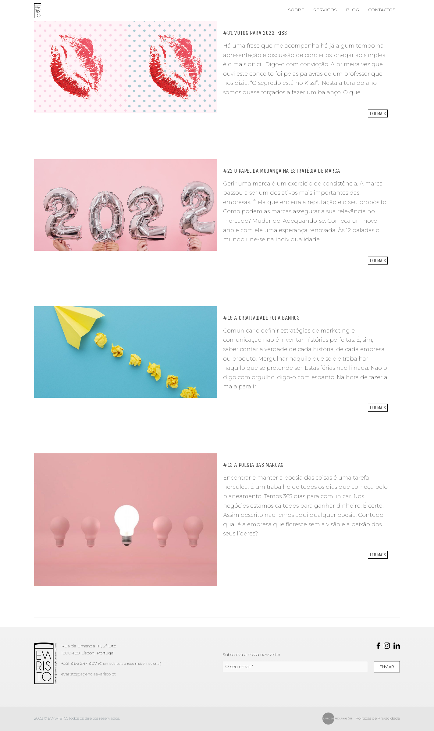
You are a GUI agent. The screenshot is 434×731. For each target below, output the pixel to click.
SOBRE (296, 10)
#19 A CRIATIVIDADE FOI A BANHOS (261, 317)
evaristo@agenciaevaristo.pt (88, 674)
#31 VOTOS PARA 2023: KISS (255, 32)
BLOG (352, 10)
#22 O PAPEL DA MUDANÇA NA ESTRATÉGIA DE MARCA (281, 170)
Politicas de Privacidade (378, 718)
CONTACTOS (381, 10)
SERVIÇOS (325, 10)
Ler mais (378, 113)
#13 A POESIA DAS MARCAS (253, 464)
